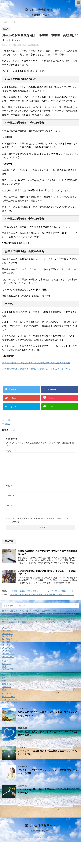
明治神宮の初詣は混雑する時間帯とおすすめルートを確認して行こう (36, 369)
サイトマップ (43, 819)
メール (10, 495)
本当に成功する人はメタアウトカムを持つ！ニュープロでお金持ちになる (38, 613)
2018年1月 (7, 648)
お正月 (7, 420)
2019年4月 (7, 633)
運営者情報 (56, 819)
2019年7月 (7, 628)
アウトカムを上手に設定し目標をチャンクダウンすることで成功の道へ (37, 622)
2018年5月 (7, 636)
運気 (4, 689)
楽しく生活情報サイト (40, 10)
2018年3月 (7, 642)
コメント (11, 451)
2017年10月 (8, 656)
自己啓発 (6, 684)
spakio (14, 430)
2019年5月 (7, 630)
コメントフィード (11, 699)
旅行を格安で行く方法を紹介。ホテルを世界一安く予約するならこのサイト (39, 611)
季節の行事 (7, 669)
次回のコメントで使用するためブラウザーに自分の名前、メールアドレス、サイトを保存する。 (40, 520)
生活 (4, 681)
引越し (5, 672)
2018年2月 (7, 645)
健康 (4, 666)
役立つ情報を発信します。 (40, 831)
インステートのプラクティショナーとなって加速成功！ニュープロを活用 (38, 619)
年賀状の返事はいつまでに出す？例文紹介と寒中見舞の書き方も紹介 (36, 362)
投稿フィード (8, 696)
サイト (9, 505)
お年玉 (7, 424)
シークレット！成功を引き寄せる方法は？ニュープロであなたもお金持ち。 (39, 616)
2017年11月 (8, 653)
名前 (9, 486)
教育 (4, 675)
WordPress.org (9, 702)
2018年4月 (7, 639)
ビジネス (6, 663)
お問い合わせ (30, 819)
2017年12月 (8, 651)
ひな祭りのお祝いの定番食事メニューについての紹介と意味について (42, 591)
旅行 (4, 678)
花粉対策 (6, 686)
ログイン (6, 694)
